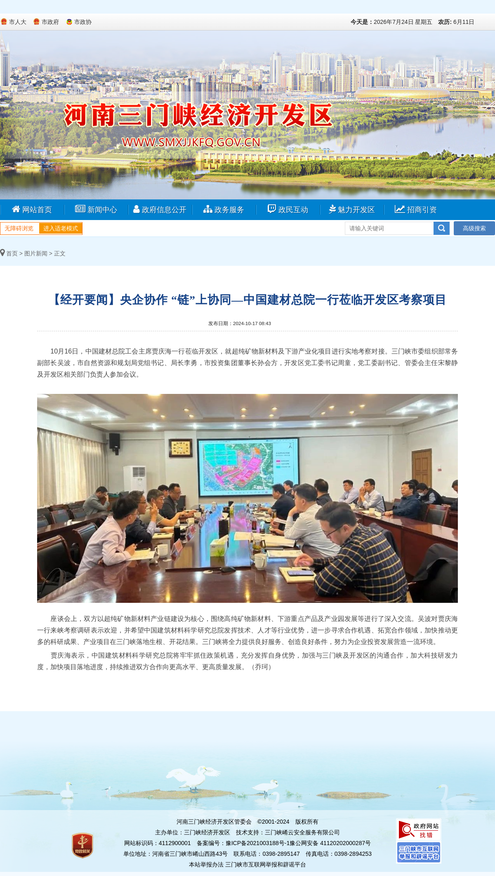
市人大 (17, 22)
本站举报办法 (206, 864)
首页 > (11, 253)
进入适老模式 (60, 228)
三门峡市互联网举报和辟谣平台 (265, 864)
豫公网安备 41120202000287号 (330, 843)
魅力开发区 (352, 209)
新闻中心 (96, 209)
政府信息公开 (159, 209)
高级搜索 (474, 228)
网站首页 (32, 209)
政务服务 (223, 209)
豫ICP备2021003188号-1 (258, 843)
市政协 (83, 22)
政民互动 (287, 209)
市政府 (50, 22)
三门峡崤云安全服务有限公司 (302, 832)
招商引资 (416, 209)
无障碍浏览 (19, 228)
